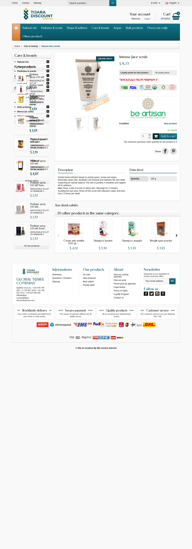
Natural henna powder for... (37, 367)
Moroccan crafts (157, 28)
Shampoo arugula (132, 240)
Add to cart (164, 136)
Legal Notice (119, 482)
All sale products (31, 347)
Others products (32, 36)
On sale (86, 469)
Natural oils (29, 28)
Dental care (22, 94)
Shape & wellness (77, 28)
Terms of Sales (120, 486)
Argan (117, 28)
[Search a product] (88, 3)
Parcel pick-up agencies (125, 479)
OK (112, 3)
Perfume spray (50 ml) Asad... (38, 287)
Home (17, 46)
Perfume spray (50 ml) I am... (38, 179)
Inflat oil (34, 430)
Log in (147, 19)
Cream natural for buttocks (38, 389)
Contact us (119, 493)
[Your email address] (156, 477)
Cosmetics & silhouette (28, 98)
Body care (22, 84)
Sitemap (56, 476)
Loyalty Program (121, 489)
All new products (31, 306)
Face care (22, 91)
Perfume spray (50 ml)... (38, 157)
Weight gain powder (161, 240)
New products (89, 473)
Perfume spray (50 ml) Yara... (38, 244)
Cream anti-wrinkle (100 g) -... (73, 242)
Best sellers (88, 476)
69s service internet (106, 543)
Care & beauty (100, 28)
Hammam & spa (25, 87)
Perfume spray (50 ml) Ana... (38, 136)
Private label (88, 480)
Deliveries (57, 469)
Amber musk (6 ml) (38, 326)
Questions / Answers (61, 473)
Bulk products (134, 28)
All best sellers (31, 451)
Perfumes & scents (51, 28)
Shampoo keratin (103, 240)
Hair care (21, 80)
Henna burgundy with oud (39, 410)
